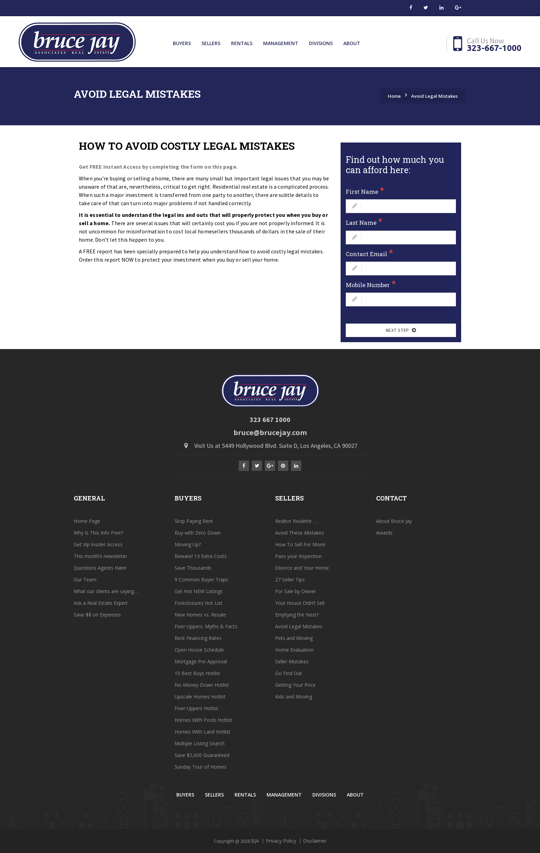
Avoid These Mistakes (299, 532)
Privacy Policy (281, 841)
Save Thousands (193, 568)
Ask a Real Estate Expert (101, 603)
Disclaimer (314, 841)
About (351, 43)
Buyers (182, 43)
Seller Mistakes (292, 661)
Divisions (321, 43)
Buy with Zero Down (198, 532)
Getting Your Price (295, 685)
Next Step (401, 330)
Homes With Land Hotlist (202, 731)
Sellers (210, 43)
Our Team (85, 579)
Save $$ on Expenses (97, 614)
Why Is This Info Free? (98, 532)
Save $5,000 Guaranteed (202, 755)
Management (280, 43)
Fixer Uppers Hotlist (196, 708)
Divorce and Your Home (302, 568)
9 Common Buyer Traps (201, 579)
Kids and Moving (293, 696)
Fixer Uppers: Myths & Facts (206, 626)
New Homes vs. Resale (200, 614)
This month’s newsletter (100, 556)
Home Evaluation (294, 649)
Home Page (87, 521)
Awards (384, 532)
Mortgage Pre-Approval (201, 661)
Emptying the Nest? (297, 614)
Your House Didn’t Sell (299, 603)
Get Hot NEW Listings (199, 591)
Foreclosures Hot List (198, 603)
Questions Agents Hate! (100, 568)
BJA (255, 841)
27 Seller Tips (290, 579)
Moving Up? (188, 544)
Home (394, 96)
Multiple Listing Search (200, 743)
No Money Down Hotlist (202, 685)
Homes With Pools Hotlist (203, 720)
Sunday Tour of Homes (201, 767)
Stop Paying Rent (194, 521)
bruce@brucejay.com (270, 432)
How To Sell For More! (300, 544)
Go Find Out (288, 673)
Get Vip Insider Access (98, 544)
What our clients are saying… (106, 591)
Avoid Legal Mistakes (434, 96)
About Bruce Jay (394, 521)
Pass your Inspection (298, 556)
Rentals (241, 43)
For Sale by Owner (295, 591)
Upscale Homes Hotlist (200, 696)
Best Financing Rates (198, 638)
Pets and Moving (294, 638)
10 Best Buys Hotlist (197, 673)
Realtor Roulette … (296, 521)
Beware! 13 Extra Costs (201, 556)
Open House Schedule (199, 649)
